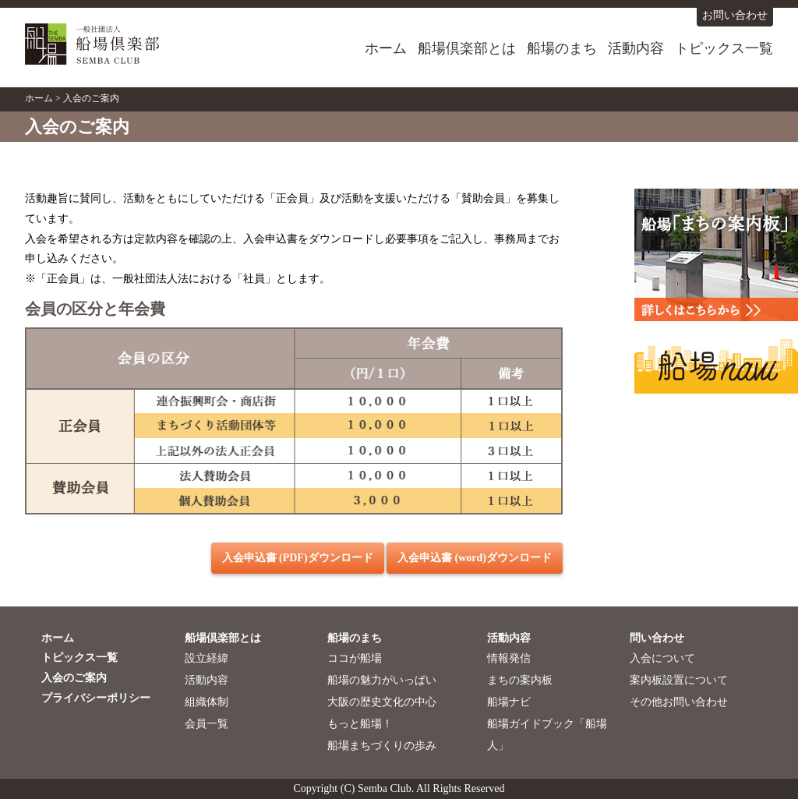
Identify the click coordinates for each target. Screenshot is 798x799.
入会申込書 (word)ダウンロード (474, 558)
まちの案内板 (520, 680)
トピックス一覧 (724, 48)
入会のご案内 (74, 678)
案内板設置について (679, 680)
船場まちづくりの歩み (381, 745)
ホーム (386, 48)
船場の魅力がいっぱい (381, 680)
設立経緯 (206, 658)
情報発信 (509, 658)
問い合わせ (657, 638)
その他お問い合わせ (679, 702)
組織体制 (206, 702)
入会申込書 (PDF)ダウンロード (297, 558)
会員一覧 (206, 724)
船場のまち (562, 48)
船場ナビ (509, 702)
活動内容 (636, 48)
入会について (662, 658)
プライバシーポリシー (95, 698)
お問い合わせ (735, 15)
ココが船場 (354, 658)
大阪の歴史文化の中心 (381, 702)
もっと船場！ (360, 724)
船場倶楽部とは (467, 48)
